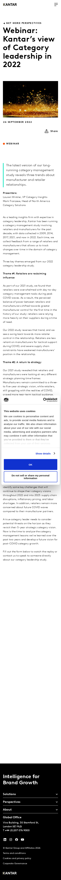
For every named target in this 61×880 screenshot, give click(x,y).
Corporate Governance (15, 863)
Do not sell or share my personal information (30, 476)
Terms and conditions (14, 853)
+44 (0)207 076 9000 (17, 830)
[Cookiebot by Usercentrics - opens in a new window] (43, 400)
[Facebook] (17, 840)
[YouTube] (5, 840)
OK (30, 464)
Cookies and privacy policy (17, 858)
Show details (43, 453)
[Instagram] (11, 840)
